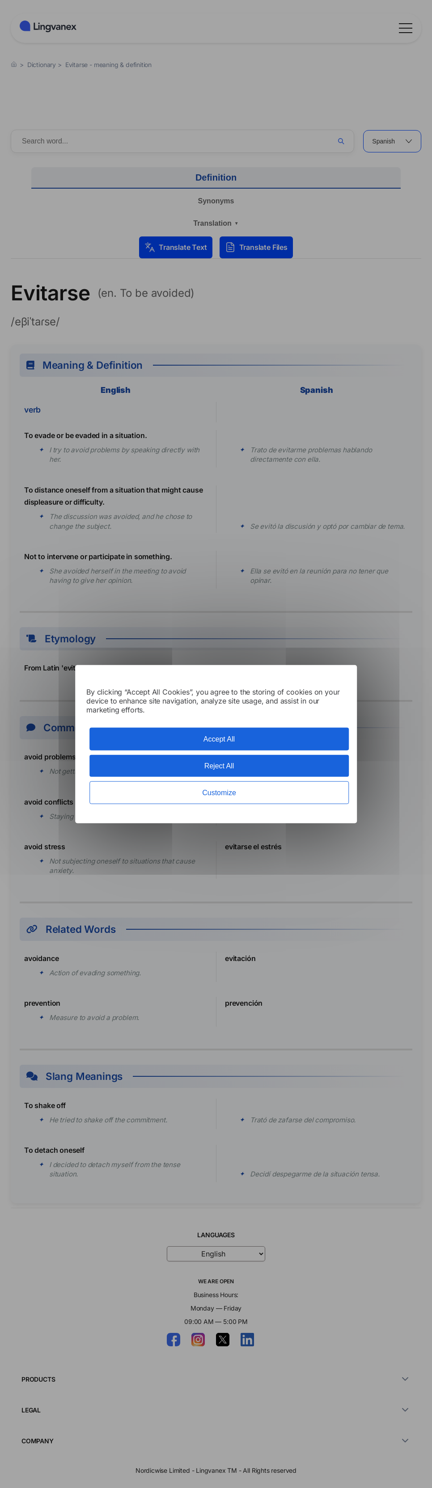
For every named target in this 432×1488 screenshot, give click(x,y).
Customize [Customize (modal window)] (219, 793)
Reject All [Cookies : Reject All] (219, 765)
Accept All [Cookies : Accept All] (219, 738)
